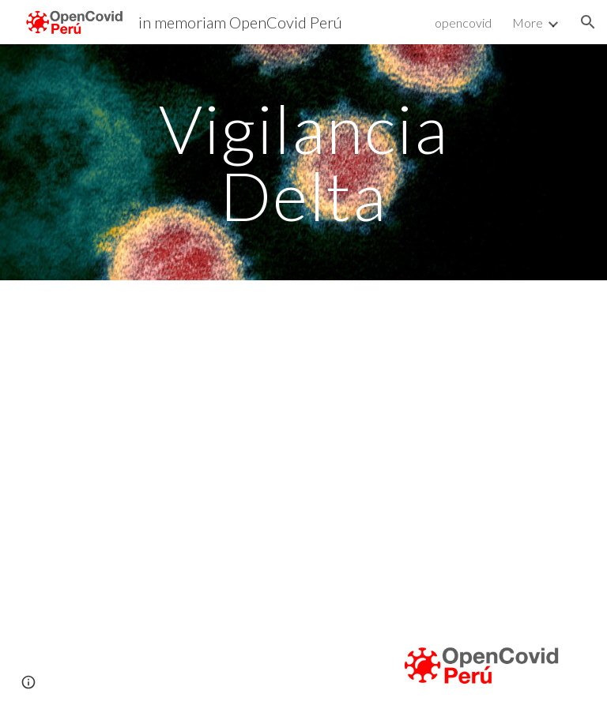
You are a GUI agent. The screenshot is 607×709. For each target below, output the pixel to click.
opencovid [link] (463, 22)
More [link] (527, 22)
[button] (588, 22)
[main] (303, 162)
